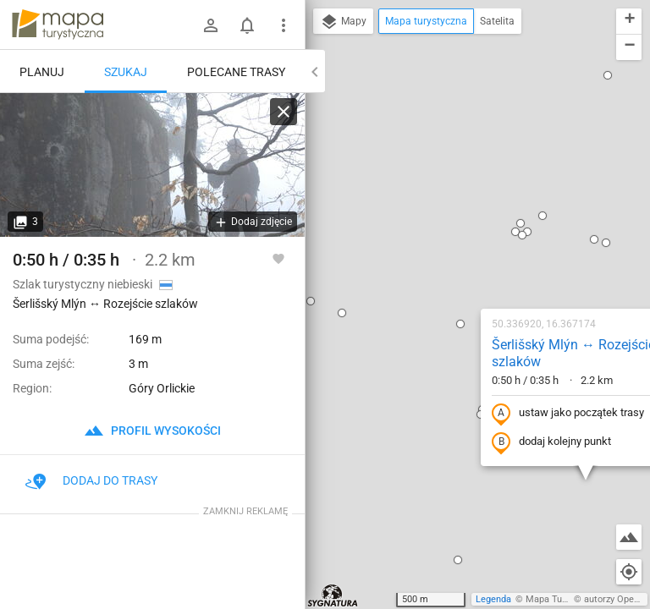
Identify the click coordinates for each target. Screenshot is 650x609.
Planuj (41, 72)
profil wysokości (152, 430)
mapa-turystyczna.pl (57, 24)
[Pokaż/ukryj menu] (283, 25)
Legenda (493, 599)
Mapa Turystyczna (564, 599)
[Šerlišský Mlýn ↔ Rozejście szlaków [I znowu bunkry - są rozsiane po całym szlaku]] (152, 165)
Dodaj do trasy (91, 480)
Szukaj (125, 72)
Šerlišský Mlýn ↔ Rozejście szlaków (465, 171)
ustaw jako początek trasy (459, 231)
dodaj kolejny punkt (443, 259)
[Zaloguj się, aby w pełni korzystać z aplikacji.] (278, 258)
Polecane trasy (236, 72)
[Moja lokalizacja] (629, 571)
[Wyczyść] (283, 111)
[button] (414, 52)
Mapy (343, 22)
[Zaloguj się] (210, 25)
